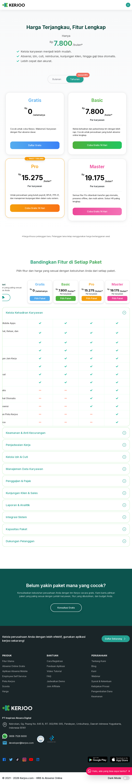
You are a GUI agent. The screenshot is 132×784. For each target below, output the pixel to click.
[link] (13, 5)
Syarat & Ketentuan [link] (101, 681)
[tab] (56, 79)
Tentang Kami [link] (98, 661)
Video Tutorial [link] (54, 671)
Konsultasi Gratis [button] (66, 607)
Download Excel (21, 297)
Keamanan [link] (96, 696)
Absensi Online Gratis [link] (13, 666)
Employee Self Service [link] (14, 676)
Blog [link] (93, 666)
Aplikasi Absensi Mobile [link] (15, 671)
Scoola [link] (6, 686)
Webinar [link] (95, 676)
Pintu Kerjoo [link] (8, 681)
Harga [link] (5, 691)
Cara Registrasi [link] (55, 661)
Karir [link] (93, 671)
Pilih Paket (66, 298)
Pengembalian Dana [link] (101, 691)
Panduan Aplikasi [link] (56, 666)
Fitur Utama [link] (8, 661)
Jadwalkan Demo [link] (56, 681)
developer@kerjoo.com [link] (18, 742)
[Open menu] (128, 5)
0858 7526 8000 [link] (14, 736)
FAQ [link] (49, 676)
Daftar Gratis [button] (34, 145)
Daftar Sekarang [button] (115, 638)
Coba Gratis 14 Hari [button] (97, 145)
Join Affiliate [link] (53, 686)
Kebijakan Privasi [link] (100, 686)
